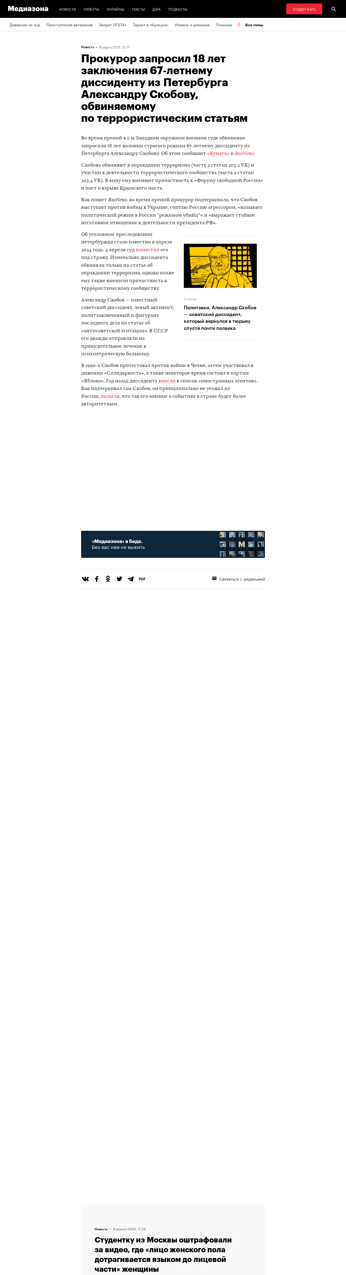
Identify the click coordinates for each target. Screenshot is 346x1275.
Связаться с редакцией (238, 578)
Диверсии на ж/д (24, 24)
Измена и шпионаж (192, 24)
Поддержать (304, 8)
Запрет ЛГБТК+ (113, 24)
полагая (110, 396)
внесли (166, 381)
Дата (156, 8)
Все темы (254, 24)
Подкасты (178, 8)
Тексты (138, 8)
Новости (67, 8)
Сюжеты (91, 8)
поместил (147, 250)
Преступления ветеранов (69, 24)
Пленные (224, 24)
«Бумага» (218, 153)
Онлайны (116, 8)
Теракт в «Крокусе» (150, 24)
